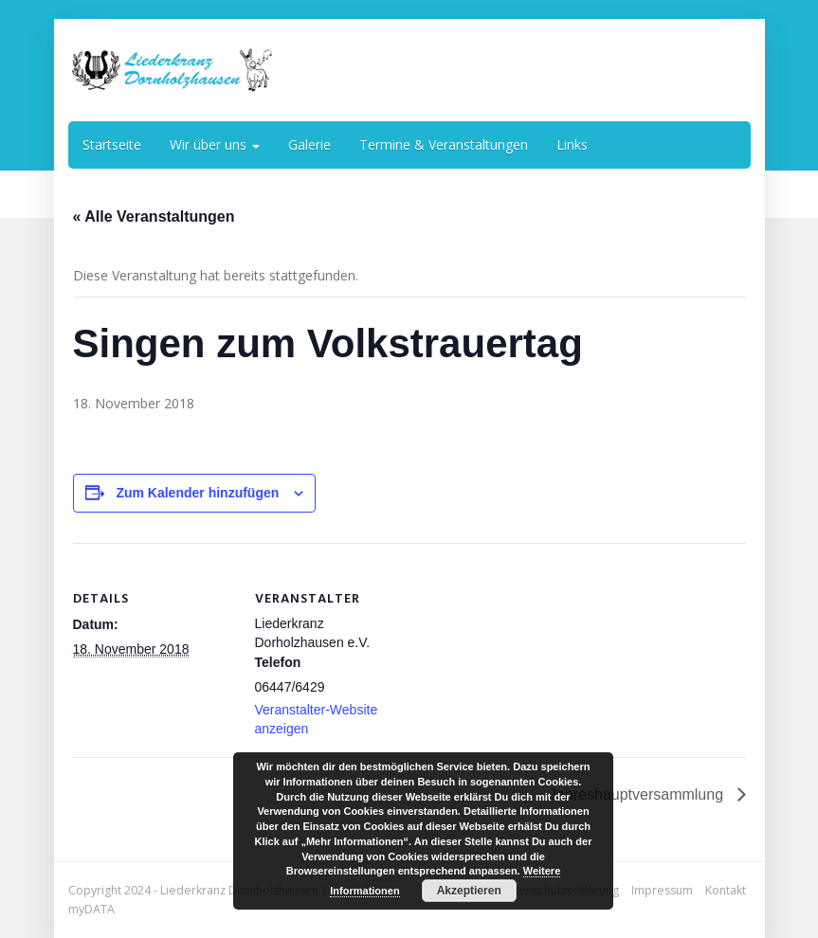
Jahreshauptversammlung (638, 794)
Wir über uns (215, 144)
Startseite (111, 144)
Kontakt (725, 890)
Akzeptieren (469, 890)
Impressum (662, 890)
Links (572, 144)
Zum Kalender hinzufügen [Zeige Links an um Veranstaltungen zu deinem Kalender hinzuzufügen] (197, 492)
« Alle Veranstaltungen (154, 216)
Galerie (309, 144)
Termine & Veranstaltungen (443, 144)
